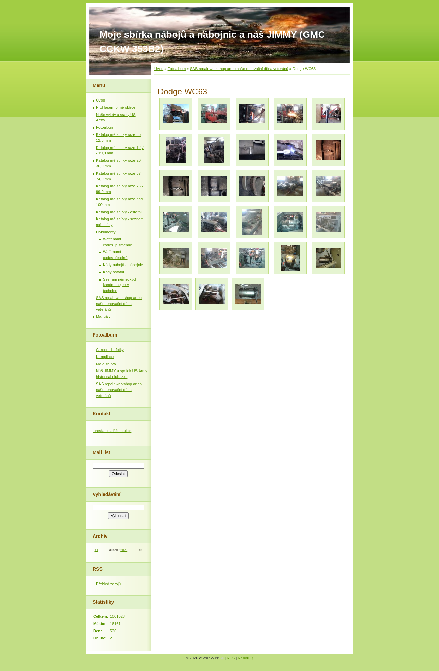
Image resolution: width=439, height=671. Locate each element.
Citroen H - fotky (110, 350)
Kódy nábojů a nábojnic (123, 265)
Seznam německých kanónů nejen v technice (120, 285)
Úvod (158, 69)
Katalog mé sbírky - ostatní (119, 212)
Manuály (103, 316)
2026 (123, 550)
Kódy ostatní (113, 272)
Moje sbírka (106, 364)
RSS (231, 658)
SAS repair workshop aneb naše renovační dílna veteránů (239, 69)
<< (96, 550)
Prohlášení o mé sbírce (115, 107)
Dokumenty (106, 232)
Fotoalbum (177, 69)
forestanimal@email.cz (112, 430)
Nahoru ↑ (245, 658)
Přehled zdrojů (108, 584)
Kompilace (105, 357)
